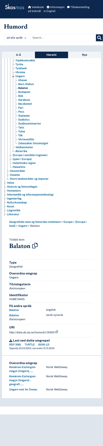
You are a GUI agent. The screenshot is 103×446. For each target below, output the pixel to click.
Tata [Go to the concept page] (21, 127)
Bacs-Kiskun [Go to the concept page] (26, 84)
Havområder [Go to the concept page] (17, 171)
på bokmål (34, 11)
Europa (67, 221)
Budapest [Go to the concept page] (24, 92)
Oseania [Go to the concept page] (15, 174)
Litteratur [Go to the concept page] (13, 214)
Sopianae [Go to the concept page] (24, 115)
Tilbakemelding (78, 7)
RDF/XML (15, 344)
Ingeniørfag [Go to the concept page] (14, 198)
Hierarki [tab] (51, 54)
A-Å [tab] (18, 54)
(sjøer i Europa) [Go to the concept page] (22, 159)
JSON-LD (43, 344)
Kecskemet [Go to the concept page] (25, 103)
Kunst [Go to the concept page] (10, 206)
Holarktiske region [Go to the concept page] (24, 163)
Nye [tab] (84, 54)
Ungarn (22, 225)
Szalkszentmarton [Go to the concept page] (29, 123)
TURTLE (30, 344)
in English (49, 11)
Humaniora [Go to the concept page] (14, 190)
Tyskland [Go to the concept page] (21, 68)
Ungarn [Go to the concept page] (20, 76)
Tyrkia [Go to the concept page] (19, 64)
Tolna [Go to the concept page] (21, 131)
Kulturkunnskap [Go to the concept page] (17, 202)
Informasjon (55, 7)
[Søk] (99, 37)
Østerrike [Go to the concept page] (21, 151)
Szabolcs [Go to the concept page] (24, 119)
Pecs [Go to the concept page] (21, 111)
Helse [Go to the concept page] (10, 182)
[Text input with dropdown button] (63, 37)
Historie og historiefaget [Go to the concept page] (22, 186)
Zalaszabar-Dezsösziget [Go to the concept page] (33, 143)
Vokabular (36, 7)
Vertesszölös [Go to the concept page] (26, 139)
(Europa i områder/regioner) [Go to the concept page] (30, 155)
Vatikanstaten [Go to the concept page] (24, 147)
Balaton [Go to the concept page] (23, 88)
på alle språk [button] (16, 37)
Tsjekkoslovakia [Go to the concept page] (25, 60)
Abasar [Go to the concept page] (22, 80)
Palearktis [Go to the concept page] (19, 167)
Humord (16, 26)
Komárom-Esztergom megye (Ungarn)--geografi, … (22, 380)
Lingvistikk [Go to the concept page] (13, 210)
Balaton (35, 225)
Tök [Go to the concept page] (20, 135)
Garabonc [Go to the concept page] (24, 99)
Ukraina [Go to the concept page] (20, 72)
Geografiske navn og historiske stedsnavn (35, 221)
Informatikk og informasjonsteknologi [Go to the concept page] (30, 194)
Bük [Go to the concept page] (20, 96)
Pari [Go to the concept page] (20, 107)
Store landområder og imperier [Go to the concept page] (29, 178)
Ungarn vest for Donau (23, 389)
